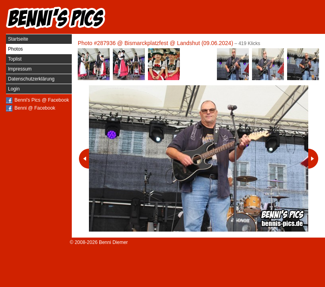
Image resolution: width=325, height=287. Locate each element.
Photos (15, 49)
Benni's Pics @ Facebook (41, 100)
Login (14, 89)
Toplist (15, 59)
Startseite (18, 39)
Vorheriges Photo (84, 159)
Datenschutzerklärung (31, 79)
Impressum (20, 69)
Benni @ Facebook (34, 108)
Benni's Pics (56, 18)
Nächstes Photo (313, 159)
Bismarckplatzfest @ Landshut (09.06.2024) (178, 43)
